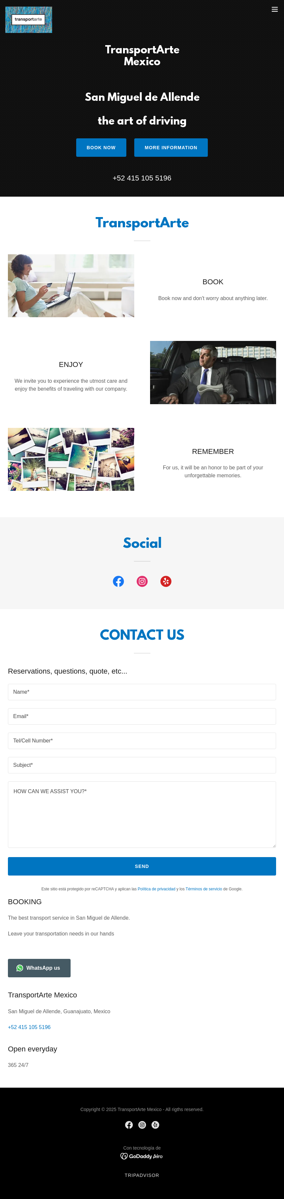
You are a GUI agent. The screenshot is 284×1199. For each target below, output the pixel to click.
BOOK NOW (101, 147)
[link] (28, 9)
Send (142, 866)
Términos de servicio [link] (204, 889)
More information (171, 147)
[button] (274, 9)
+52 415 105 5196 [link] (141, 178)
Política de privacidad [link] (156, 889)
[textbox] (142, 692)
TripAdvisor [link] (142, 1175)
